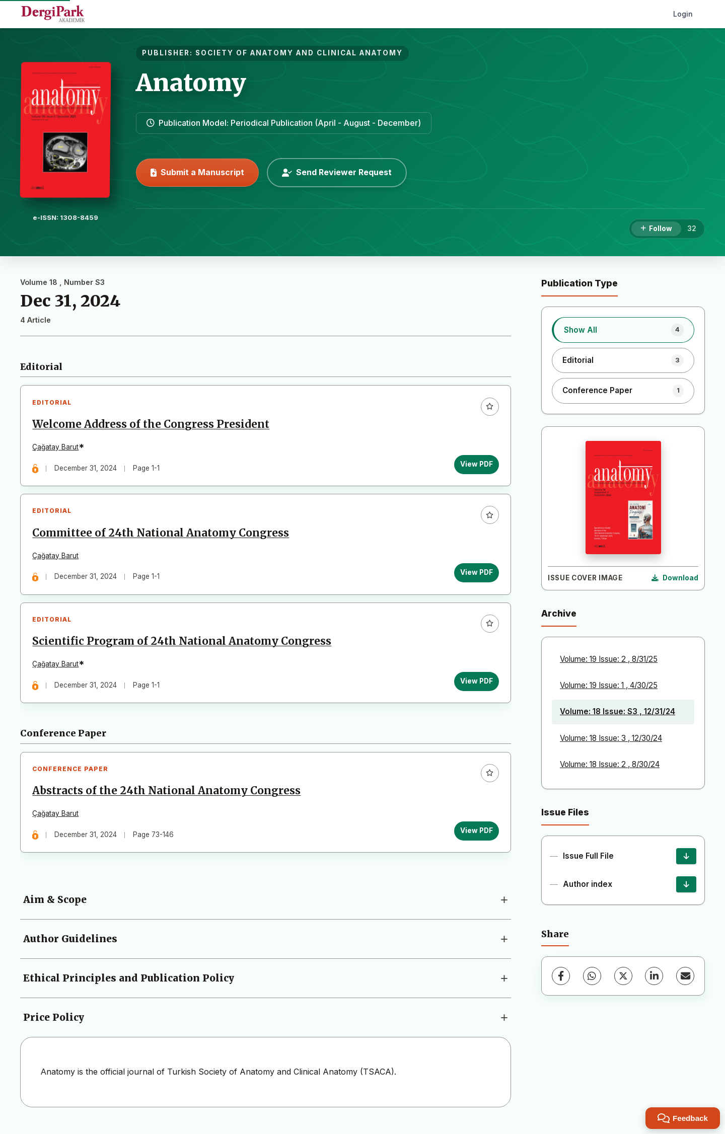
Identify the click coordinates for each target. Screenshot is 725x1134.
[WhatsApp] (592, 976)
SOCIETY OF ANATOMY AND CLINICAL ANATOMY (299, 53)
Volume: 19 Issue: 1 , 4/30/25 (609, 685)
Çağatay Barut (56, 448)
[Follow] (656, 229)
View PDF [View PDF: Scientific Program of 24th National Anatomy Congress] (475, 685)
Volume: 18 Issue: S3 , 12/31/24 (617, 711)
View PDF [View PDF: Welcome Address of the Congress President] (475, 465)
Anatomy (191, 82)
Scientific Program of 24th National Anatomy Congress (182, 645)
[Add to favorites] (489, 407)
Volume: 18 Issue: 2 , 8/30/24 (610, 764)
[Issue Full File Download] (686, 856)
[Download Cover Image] (674, 578)
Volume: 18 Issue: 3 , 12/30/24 (611, 738)
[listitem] (623, 329)
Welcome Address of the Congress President (151, 425)
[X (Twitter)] (623, 976)
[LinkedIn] (654, 976)
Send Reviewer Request (337, 172)
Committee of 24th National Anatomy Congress (161, 535)
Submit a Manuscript (197, 172)
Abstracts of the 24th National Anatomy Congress (167, 796)
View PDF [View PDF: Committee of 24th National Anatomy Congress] (475, 575)
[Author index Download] (686, 884)
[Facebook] (561, 976)
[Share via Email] (685, 976)
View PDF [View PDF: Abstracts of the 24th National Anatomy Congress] (475, 836)
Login (683, 14)
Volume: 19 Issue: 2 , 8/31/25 (609, 659)
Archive (558, 613)
